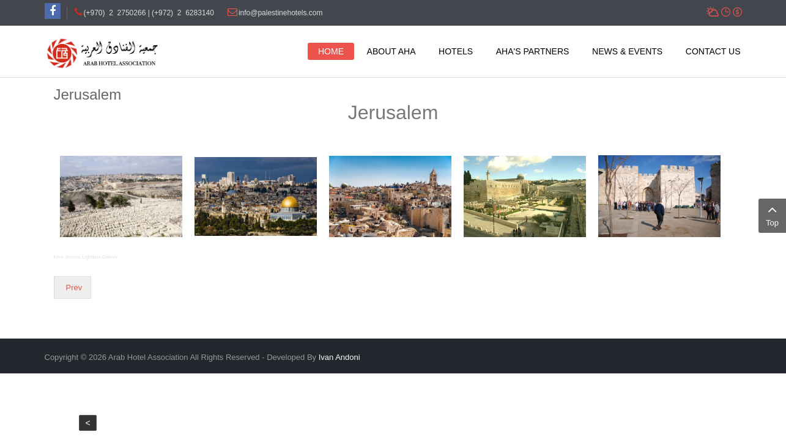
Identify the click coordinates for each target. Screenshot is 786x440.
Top (772, 214)
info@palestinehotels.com (281, 13)
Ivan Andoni (339, 357)
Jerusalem (88, 94)
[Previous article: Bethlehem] (73, 287)
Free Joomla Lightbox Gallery (86, 257)
